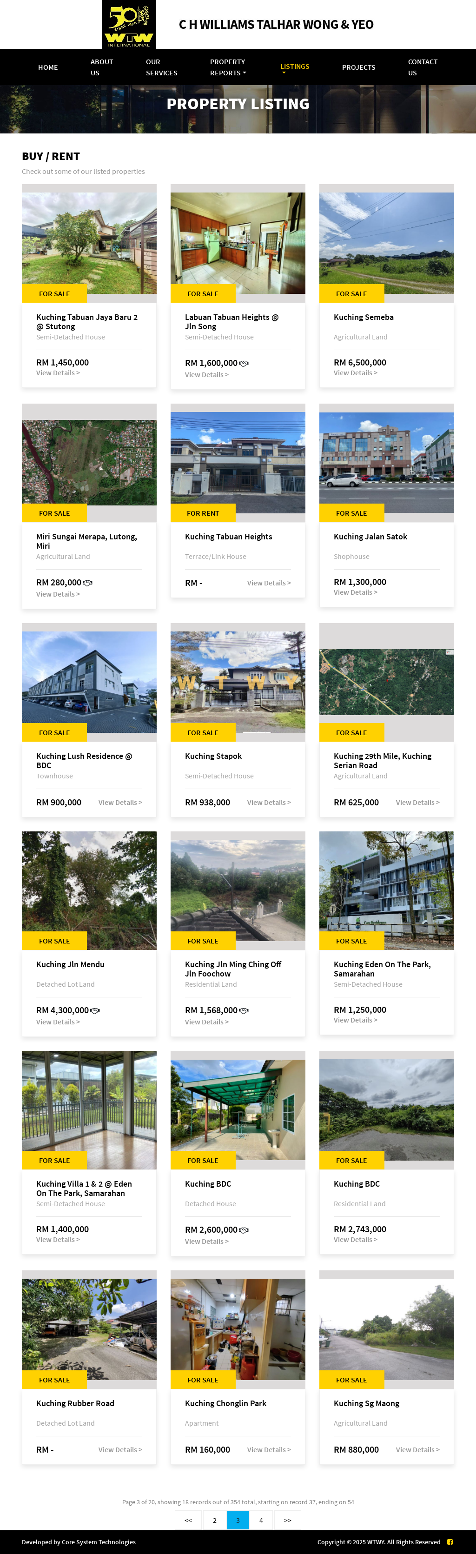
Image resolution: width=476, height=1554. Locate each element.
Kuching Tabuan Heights (228, 537)
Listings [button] (295, 66)
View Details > (58, 372)
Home (48, 67)
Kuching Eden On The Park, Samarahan (382, 969)
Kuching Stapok (213, 756)
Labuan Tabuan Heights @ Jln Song (232, 321)
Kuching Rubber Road (75, 1403)
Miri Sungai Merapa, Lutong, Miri (86, 541)
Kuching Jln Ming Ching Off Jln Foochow (233, 969)
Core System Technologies (99, 1542)
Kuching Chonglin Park (225, 1403)
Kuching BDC (208, 1184)
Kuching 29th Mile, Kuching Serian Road (382, 760)
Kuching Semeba (364, 317)
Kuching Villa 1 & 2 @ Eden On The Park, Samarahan (84, 1188)
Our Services (162, 67)
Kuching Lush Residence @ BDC (84, 760)
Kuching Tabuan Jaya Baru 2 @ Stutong (87, 321)
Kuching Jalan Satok (370, 537)
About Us (102, 67)
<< (188, 1520)
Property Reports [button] (227, 67)
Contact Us (423, 67)
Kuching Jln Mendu (70, 965)
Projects (359, 67)
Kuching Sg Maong (366, 1403)
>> (287, 1520)
